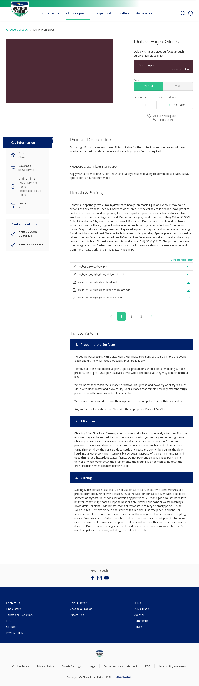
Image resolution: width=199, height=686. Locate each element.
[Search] (183, 13)
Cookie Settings (71, 666)
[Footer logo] (99, 653)
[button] (190, 13)
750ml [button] (148, 86)
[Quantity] (145, 105)
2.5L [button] (178, 86)
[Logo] (20, 7)
